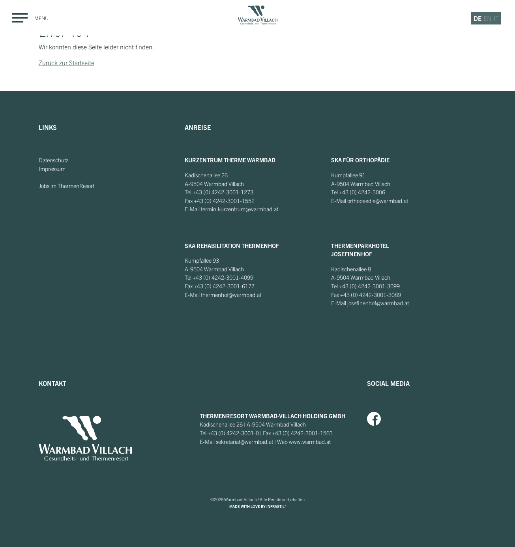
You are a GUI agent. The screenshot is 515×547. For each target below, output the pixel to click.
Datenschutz (53, 160)
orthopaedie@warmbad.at (377, 200)
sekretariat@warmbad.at (244, 441)
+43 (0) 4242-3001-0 (233, 432)
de (477, 18)
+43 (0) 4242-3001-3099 (369, 285)
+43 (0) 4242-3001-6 (219, 285)
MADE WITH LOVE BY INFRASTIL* (257, 506)
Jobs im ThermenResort (66, 185)
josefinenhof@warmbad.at (378, 302)
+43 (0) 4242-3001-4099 (223, 277)
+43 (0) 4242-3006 (362, 191)
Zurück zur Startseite (66, 62)
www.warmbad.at (310, 441)
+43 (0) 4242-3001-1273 (223, 191)
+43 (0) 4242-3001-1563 (302, 432)
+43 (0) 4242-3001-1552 (224, 200)
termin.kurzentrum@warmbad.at (239, 208)
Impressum (52, 168)
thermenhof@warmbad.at (231, 294)
